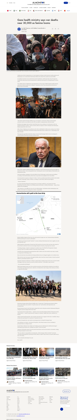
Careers (51, 402)
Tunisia (18, 407)
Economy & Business (31, 399)
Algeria (18, 410)
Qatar (7, 407)
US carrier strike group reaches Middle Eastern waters (46, 379)
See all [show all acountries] (68, 10)
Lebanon (8, 409)
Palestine (8, 405)
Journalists (51, 399)
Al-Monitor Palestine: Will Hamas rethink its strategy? (14, 379)
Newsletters (10, 3)
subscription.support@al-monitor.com (24, 414)
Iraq (18, 396)
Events (14, 3)
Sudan (18, 406)
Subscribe (65, 3)
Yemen (18, 403)
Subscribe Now (66, 391)
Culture (29, 402)
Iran (7, 400)
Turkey (8, 398)
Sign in (69, 3)
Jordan (18, 398)
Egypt (7, 406)
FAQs (39, 400)
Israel (7, 403)
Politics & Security (30, 398)
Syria (7, 410)
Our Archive (30, 403)
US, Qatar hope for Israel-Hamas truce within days (14, 358)
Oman (18, 399)
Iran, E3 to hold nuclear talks (29, 378)
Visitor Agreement (41, 398)
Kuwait (18, 402)
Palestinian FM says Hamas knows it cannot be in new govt (46, 358)
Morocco (18, 409)
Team (50, 400)
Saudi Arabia (8, 399)
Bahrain (18, 400)
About (50, 398)
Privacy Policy (41, 399)
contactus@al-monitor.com (21, 415)
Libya (18, 405)
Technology (30, 400)
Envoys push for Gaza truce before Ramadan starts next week (62, 358)
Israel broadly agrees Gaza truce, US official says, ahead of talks (30, 358)
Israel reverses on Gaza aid (61, 378)
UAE (7, 402)
